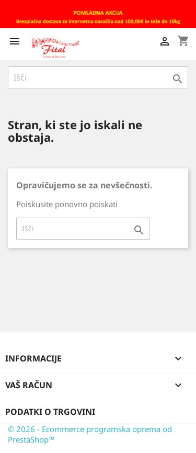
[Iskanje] (98, 77)
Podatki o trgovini (50, 411)
